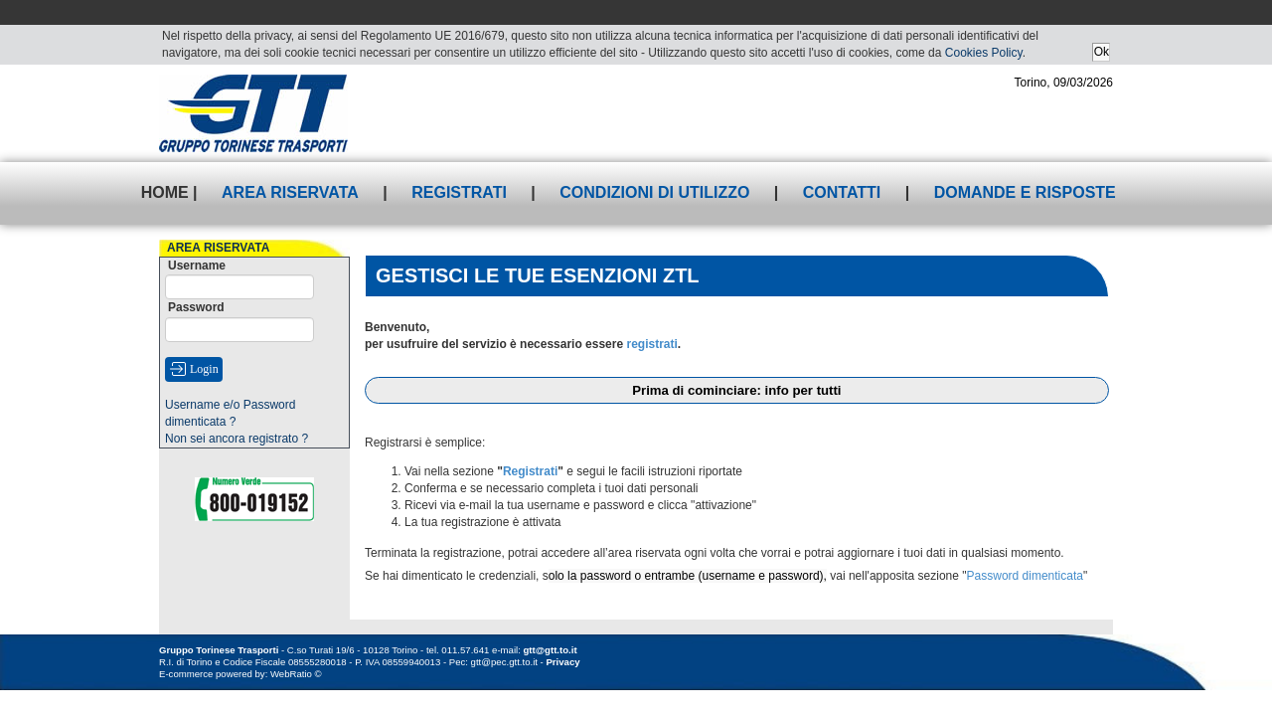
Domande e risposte (1025, 192)
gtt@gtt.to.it (550, 649)
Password (196, 307)
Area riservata (290, 192)
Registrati (459, 192)
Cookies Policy (984, 53)
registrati (651, 344)
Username (197, 265)
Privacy (562, 661)
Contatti (842, 192)
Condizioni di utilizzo (654, 192)
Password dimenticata (1025, 576)
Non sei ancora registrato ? (236, 439)
